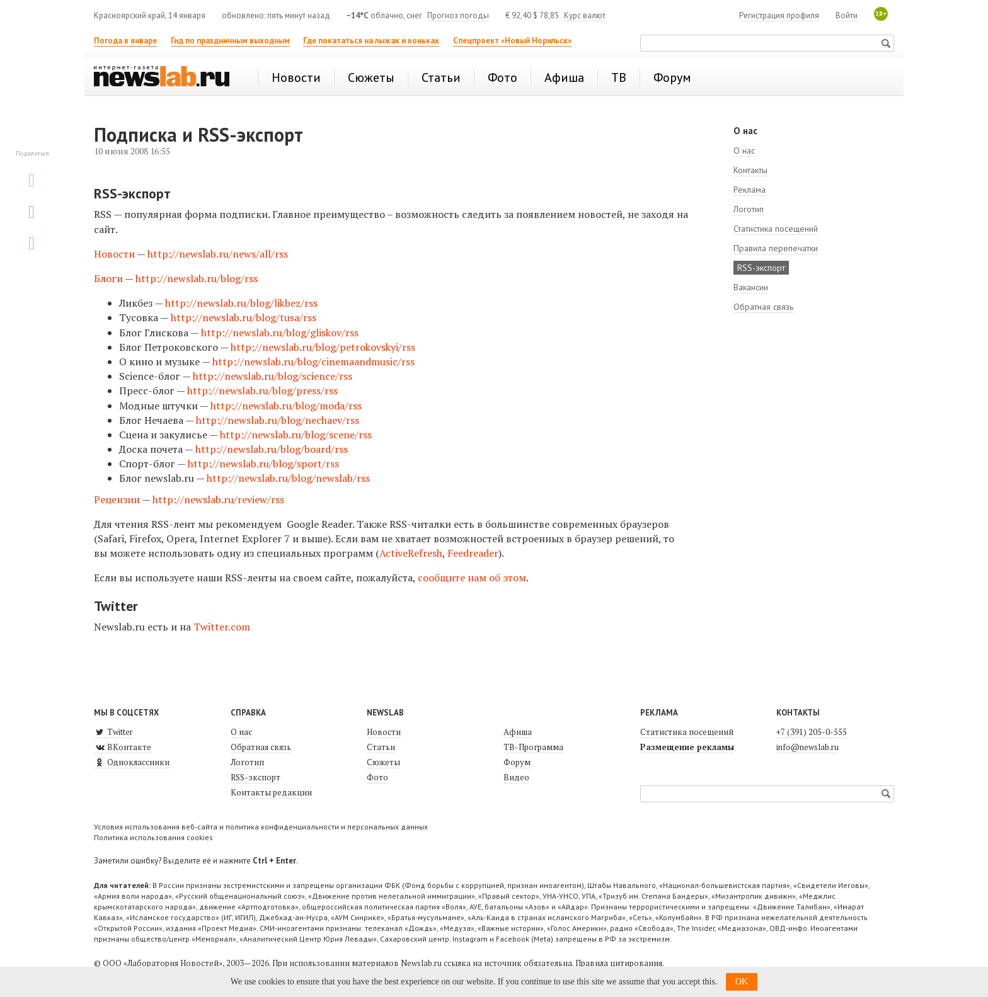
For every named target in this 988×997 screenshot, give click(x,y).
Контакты (750, 170)
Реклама (749, 189)
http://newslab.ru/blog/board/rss (271, 449)
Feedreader (472, 553)
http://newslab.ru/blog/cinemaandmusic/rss (313, 361)
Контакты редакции (271, 792)
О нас (744, 150)
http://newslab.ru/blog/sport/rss (263, 463)
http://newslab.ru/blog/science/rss (272, 376)
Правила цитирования (618, 963)
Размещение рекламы (687, 747)
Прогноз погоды (458, 15)
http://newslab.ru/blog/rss (196, 278)
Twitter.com (221, 627)
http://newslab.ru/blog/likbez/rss (241, 303)
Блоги (108, 278)
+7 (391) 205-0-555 (811, 732)
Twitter (113, 732)
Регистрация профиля (779, 15)
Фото (377, 777)
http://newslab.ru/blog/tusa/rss (243, 317)
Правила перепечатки (775, 248)
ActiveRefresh (410, 553)
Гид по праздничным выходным (230, 40)
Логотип (748, 209)
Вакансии (750, 287)
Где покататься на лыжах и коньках (371, 40)
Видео (516, 777)
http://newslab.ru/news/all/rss (217, 254)
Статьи (381, 747)
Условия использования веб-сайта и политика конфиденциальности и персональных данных (261, 826)
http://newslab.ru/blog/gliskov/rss (280, 332)
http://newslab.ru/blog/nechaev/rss (277, 420)
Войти (847, 15)
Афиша (517, 732)
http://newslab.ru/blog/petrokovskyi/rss (323, 347)
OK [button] (741, 981)
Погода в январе (125, 40)
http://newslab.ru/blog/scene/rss (296, 435)
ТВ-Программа (533, 747)
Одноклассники (131, 762)
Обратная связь (763, 306)
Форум (517, 762)
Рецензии (117, 499)
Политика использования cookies (153, 837)
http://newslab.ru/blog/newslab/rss (288, 478)
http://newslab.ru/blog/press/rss (262, 390)
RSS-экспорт (761, 267)
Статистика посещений (775, 228)
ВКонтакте (122, 747)
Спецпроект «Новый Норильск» (512, 40)
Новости (114, 254)
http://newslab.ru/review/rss (219, 499)
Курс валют (585, 15)
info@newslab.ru (807, 747)
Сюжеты (383, 762)
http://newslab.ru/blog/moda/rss (286, 406)
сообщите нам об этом (472, 577)
